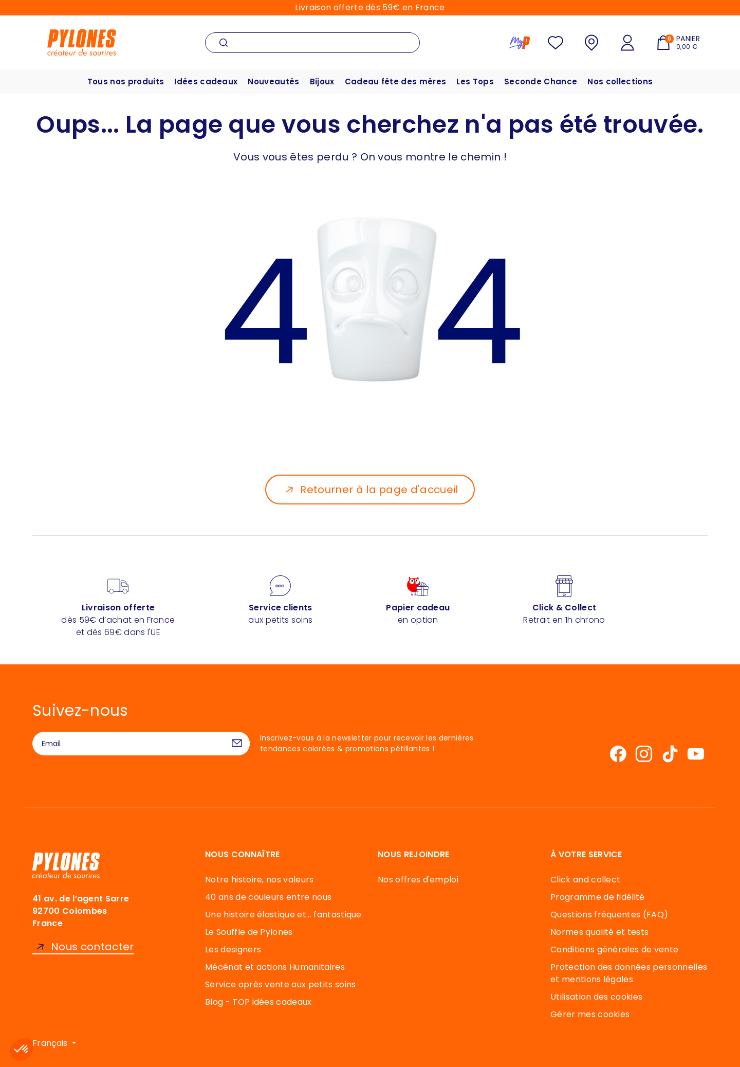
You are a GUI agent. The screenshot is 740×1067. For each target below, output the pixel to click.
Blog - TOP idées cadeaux (258, 1002)
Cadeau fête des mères (396, 81)
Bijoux (322, 81)
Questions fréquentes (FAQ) (609, 914)
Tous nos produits (125, 81)
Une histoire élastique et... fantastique (283, 914)
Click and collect (585, 879)
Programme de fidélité (597, 897)
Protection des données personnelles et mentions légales (628, 973)
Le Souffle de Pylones (249, 932)
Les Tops (475, 81)
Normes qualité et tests (599, 932)
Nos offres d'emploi (418, 879)
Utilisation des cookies (596, 997)
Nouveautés (273, 81)
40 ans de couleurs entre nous (268, 897)
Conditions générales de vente (614, 949)
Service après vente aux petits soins (280, 984)
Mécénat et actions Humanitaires (275, 967)
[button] (21, 1049)
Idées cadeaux (205, 81)
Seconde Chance (540, 81)
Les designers (233, 949)
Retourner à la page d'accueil (379, 489)
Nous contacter (92, 947)
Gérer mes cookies (590, 1014)
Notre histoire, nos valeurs (259, 879)
